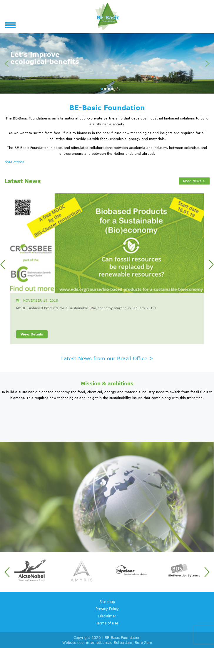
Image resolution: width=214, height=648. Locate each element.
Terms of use (107, 623)
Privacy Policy (107, 609)
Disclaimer (107, 616)
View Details (32, 334)
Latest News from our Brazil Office (107, 358)
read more (14, 161)
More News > (194, 181)
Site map (107, 601)
